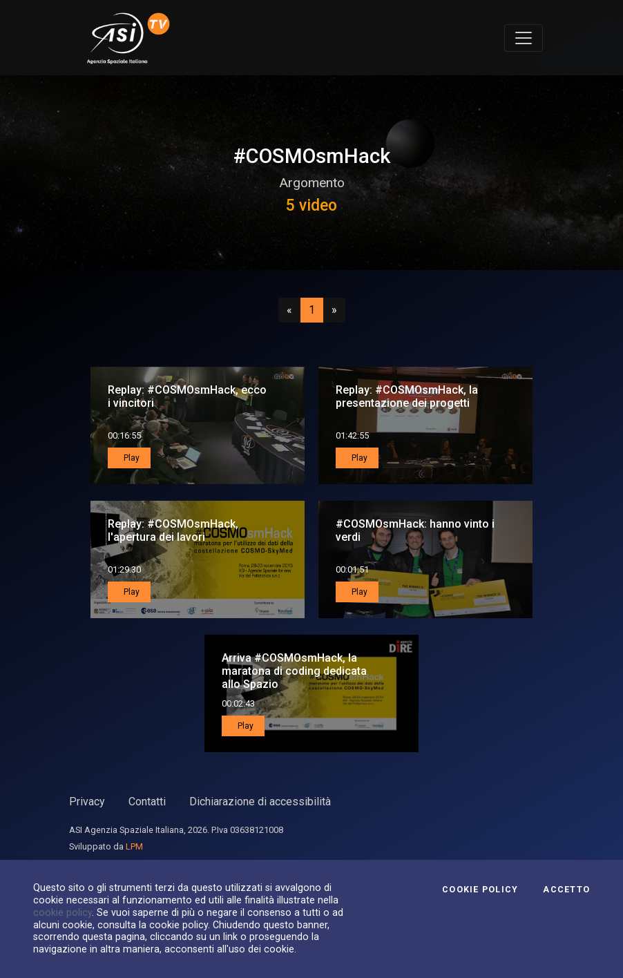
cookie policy (62, 912)
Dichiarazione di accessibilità (260, 801)
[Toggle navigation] (523, 38)
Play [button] (131, 458)
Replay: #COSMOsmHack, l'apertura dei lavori (173, 530)
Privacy (87, 801)
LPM (134, 846)
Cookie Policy (480, 889)
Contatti (147, 801)
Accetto (566, 889)
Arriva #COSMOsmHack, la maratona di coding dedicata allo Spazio (294, 671)
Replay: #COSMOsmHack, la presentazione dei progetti (407, 396)
